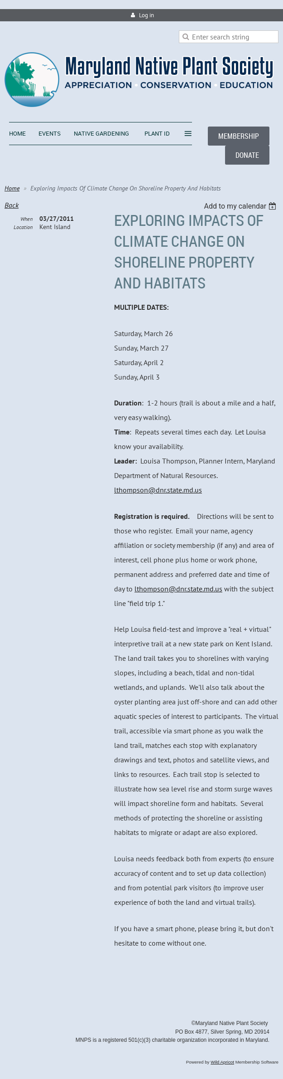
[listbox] (241, 206)
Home (12, 188)
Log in (146, 15)
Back (12, 205)
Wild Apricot (222, 1061)
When (26, 218)
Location (23, 227)
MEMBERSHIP (238, 136)
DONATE (247, 155)
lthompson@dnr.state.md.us (158, 489)
